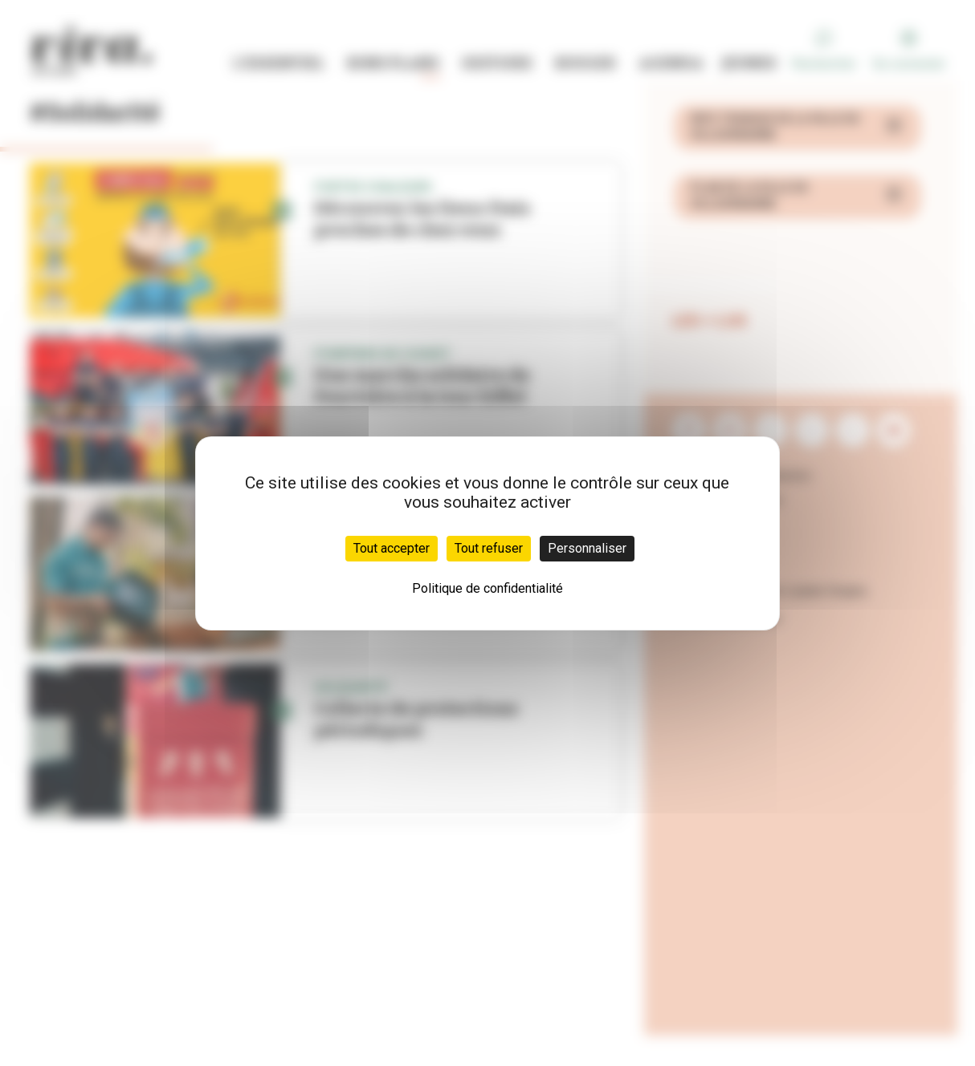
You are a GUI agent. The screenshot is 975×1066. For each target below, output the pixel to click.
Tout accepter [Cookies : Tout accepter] (391, 548)
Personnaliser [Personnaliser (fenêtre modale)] (587, 548)
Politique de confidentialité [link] (487, 588)
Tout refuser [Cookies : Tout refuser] (489, 548)
